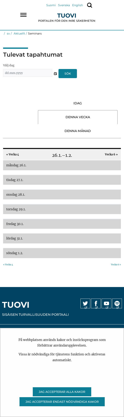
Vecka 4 (12, 154)
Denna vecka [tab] (78, 117)
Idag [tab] (77, 103)
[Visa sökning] (89, 5)
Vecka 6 (111, 154)
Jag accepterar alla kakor (62, 392)
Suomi (51, 5)
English (77, 5)
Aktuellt (19, 33)
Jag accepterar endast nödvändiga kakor (62, 402)
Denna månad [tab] (77, 131)
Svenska (64, 5)
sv (8, 33)
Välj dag (9, 65)
